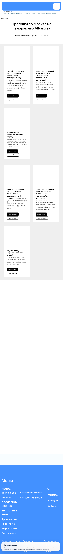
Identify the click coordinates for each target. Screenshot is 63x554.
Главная (7, 11)
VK (49, 489)
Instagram (53, 500)
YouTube (52, 494)
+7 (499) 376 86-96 (31, 497)
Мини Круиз (9, 523)
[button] (56, 6)
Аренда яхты (9, 519)
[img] (22, 6)
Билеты (6, 497)
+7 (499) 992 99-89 (31, 492)
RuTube (52, 506)
